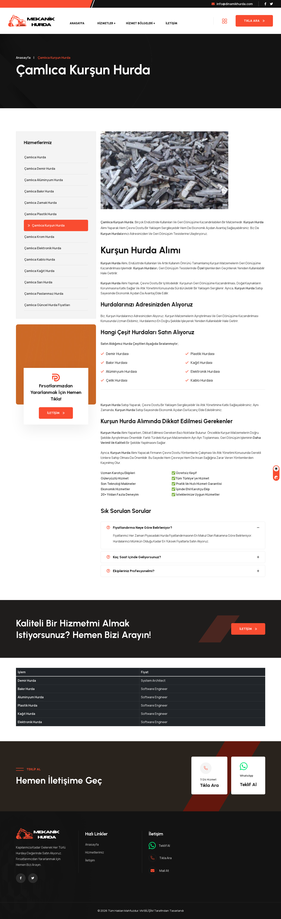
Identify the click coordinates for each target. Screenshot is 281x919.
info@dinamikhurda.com (232, 4)
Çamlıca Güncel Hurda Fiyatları (47, 305)
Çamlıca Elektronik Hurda (42, 248)
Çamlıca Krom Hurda (39, 237)
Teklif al (164, 845)
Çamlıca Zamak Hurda (40, 203)
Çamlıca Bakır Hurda (39, 191)
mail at (164, 871)
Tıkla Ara (254, 21)
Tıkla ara (165, 858)
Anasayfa (77, 23)
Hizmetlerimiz (94, 852)
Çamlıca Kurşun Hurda (46, 225)
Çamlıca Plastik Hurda (40, 214)
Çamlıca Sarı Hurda (38, 282)
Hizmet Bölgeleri (139, 23)
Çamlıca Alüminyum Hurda (43, 180)
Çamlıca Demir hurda (39, 168)
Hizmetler (105, 23)
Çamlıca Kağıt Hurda (39, 271)
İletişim (171, 23)
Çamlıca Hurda (35, 157)
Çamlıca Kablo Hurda (39, 259)
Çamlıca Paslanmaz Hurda (43, 293)
